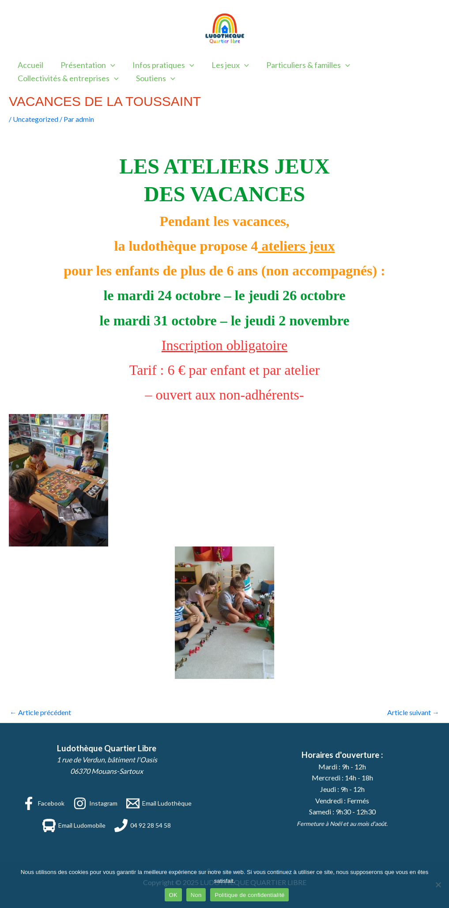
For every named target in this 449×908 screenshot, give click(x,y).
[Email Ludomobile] (74, 825)
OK (173, 895)
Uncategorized (35, 119)
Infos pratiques (160, 65)
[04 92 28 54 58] (142, 825)
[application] (108, 65)
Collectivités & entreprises (67, 78)
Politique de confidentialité (249, 895)
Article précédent (40, 712)
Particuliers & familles (301, 65)
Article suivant (413, 712)
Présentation (85, 65)
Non (196, 895)
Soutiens (153, 78)
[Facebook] (43, 803)
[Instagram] (95, 803)
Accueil (29, 65)
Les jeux (225, 65)
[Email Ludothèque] (159, 803)
